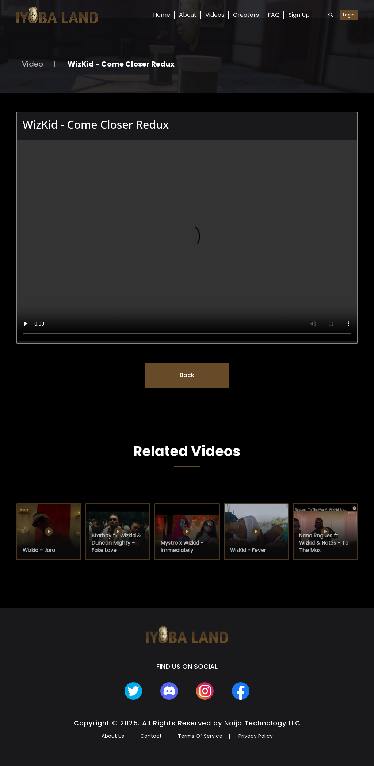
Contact (151, 736)
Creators (246, 15)
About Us (113, 736)
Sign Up (299, 15)
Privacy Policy (255, 736)
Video (32, 64)
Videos (214, 15)
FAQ (274, 15)
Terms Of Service (200, 736)
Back (187, 375)
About (187, 15)
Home (161, 15)
